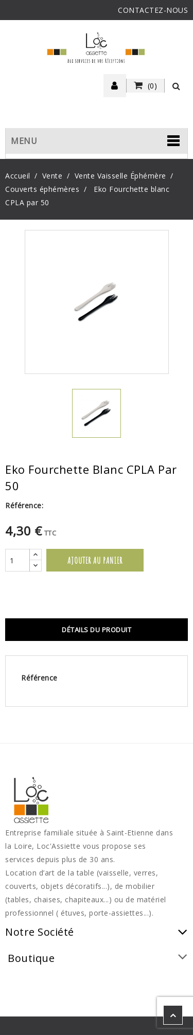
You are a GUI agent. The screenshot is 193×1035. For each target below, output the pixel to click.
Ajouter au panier (94, 560)
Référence (39, 678)
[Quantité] (17, 560)
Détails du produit (96, 629)
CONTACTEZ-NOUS (153, 10)
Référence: (24, 505)
